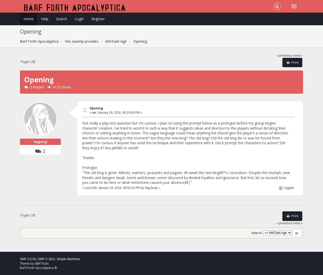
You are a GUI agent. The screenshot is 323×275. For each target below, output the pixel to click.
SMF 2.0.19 (28, 259)
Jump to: (256, 232)
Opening (96, 108)
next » (297, 55)
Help (44, 18)
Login (79, 18)
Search (61, 18)
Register (98, 18)
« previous (284, 55)
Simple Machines (68, 259)
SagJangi (40, 142)
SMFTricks (42, 263)
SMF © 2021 (46, 259)
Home (28, 18)
